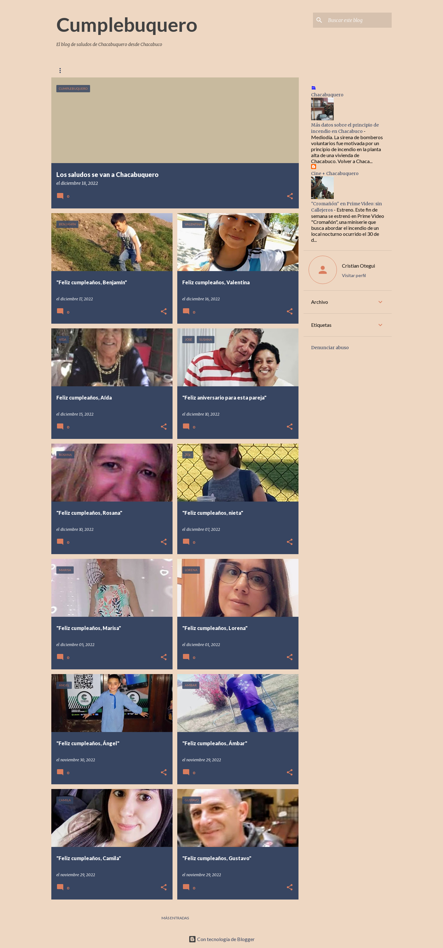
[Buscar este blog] (359, 20)
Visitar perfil (354, 275)
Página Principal (74, 70)
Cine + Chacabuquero (335, 173)
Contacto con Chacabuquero (139, 70)
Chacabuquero (202, 70)
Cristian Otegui (358, 266)
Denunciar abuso (330, 347)
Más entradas (175, 918)
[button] (290, 196)
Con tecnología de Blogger (222, 939)
